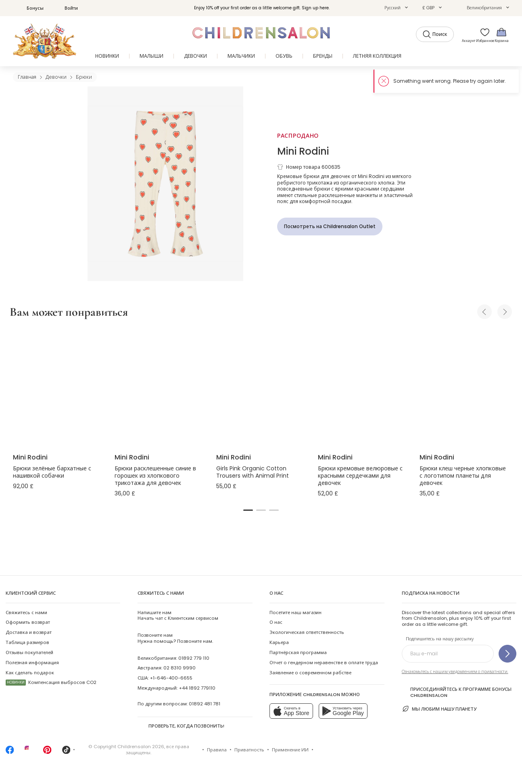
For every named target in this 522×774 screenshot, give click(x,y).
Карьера (279, 642)
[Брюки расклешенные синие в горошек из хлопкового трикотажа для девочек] (159, 387)
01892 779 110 (193, 658)
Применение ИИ (290, 750)
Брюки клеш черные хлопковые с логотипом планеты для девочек (463, 476)
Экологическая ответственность (306, 632)
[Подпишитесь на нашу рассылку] (507, 654)
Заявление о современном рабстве (310, 672)
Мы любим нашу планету (439, 709)
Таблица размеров (27, 642)
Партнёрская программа (298, 652)
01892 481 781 (204, 704)
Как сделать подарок (30, 672)
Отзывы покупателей (29, 652)
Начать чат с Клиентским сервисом (178, 615)
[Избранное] (483, 35)
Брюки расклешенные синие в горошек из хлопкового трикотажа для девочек (155, 476)
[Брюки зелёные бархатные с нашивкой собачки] (57, 387)
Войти (67, 8)
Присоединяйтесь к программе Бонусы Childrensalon (457, 692)
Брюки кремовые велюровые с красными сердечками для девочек (360, 476)
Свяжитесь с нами (26, 612)
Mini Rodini (303, 151)
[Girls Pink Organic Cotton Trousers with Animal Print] (260, 387)
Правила (217, 750)
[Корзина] (501, 35)
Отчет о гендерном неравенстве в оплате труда (323, 662)
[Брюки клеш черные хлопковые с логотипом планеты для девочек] (464, 387)
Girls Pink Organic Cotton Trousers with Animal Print (252, 472)
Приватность (249, 750)
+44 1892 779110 (197, 688)
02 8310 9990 (179, 668)
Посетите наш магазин (295, 612)
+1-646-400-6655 (171, 678)
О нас (275, 622)
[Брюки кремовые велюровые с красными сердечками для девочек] (362, 387)
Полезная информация (32, 662)
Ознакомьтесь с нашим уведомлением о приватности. (455, 672)
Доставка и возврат (29, 632)
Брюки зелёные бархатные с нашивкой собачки (52, 472)
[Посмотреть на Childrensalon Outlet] (329, 226)
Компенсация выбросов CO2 (51, 682)
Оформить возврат (28, 622)
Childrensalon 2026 (140, 746)
